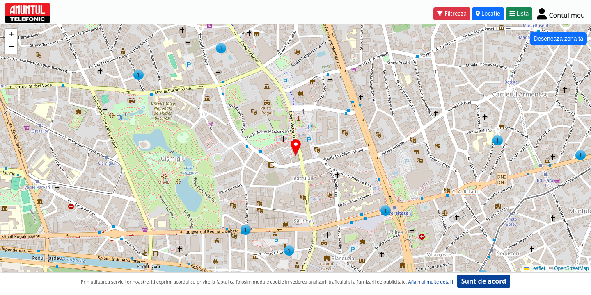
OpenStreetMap (571, 268)
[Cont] (560, 13)
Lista (519, 13)
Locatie (488, 13)
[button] (497, 140)
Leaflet (534, 268)
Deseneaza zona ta (558, 38)
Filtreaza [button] (452, 13)
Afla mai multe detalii (430, 282)
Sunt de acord (483, 281)
